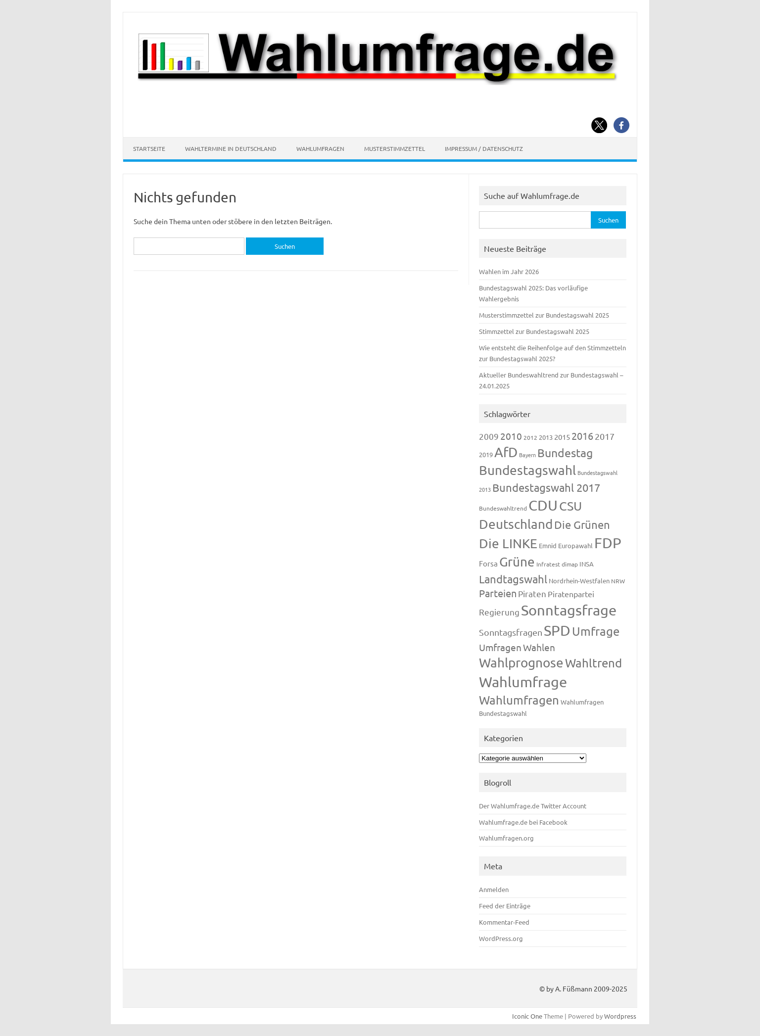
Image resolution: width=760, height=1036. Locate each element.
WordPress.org (501, 938)
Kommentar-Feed (504, 922)
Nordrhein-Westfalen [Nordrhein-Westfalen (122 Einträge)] (579, 580)
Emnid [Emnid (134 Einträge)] (548, 545)
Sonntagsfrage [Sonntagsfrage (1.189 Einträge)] (569, 610)
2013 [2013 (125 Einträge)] (546, 437)
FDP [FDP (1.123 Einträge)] (607, 542)
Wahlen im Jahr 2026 (509, 271)
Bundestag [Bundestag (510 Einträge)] (565, 452)
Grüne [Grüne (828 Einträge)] (517, 561)
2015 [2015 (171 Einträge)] (562, 436)
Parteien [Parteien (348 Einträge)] (498, 593)
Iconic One (527, 1016)
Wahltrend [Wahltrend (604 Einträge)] (593, 663)
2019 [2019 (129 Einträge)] (486, 454)
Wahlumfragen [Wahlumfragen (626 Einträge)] (519, 700)
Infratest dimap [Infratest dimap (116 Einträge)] (557, 564)
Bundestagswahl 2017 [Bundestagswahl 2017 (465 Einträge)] (546, 487)
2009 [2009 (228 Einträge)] (489, 436)
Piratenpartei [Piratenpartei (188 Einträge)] (571, 594)
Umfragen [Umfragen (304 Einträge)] (500, 647)
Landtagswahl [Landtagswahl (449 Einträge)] (513, 578)
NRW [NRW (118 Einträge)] (618, 581)
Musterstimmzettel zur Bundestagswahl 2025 (544, 315)
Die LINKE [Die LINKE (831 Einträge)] (508, 543)
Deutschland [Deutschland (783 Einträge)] (516, 524)
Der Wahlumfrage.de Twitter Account (532, 805)
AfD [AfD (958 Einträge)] (506, 452)
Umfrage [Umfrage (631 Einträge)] (595, 631)
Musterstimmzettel (394, 148)
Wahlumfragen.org (506, 838)
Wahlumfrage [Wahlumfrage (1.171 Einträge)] (523, 681)
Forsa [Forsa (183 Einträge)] (488, 563)
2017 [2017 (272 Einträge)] (605, 436)
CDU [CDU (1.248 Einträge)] (543, 505)
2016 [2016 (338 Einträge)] (582, 435)
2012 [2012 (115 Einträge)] (530, 437)
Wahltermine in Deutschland (231, 148)
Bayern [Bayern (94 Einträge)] (527, 455)
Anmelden (494, 889)
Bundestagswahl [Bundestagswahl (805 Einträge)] (527, 470)
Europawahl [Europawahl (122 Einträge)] (575, 545)
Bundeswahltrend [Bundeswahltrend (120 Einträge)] (503, 508)
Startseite (149, 148)
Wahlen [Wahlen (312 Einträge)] (539, 647)
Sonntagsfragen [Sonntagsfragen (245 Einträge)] (510, 632)
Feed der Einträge (504, 905)
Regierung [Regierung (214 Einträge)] (499, 612)
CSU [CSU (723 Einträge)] (570, 506)
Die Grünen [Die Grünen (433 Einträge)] (582, 524)
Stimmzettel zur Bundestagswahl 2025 (534, 331)
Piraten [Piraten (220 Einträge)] (532, 593)
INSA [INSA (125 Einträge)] (586, 564)
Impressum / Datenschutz (484, 148)
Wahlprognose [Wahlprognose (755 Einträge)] (521, 662)
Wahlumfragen (320, 148)
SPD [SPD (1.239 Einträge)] (557, 630)
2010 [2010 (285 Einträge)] (511, 436)
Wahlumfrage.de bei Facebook (523, 822)
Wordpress (620, 1016)
